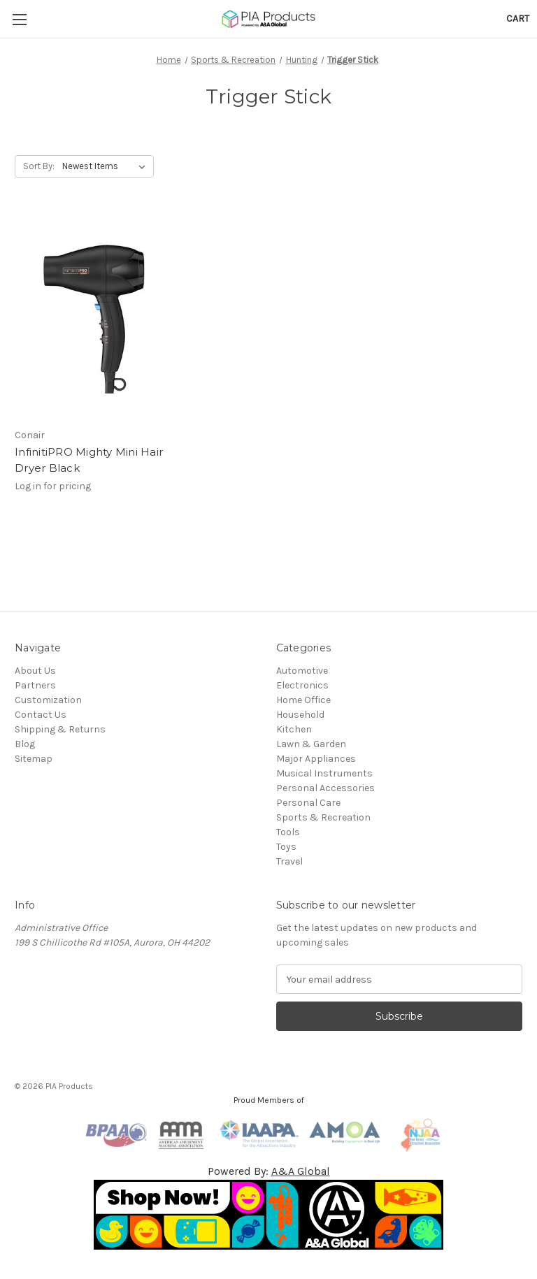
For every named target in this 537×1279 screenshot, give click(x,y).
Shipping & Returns (60, 729)
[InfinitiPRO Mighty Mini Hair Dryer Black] (94, 316)
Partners (35, 685)
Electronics (302, 685)
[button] (269, 1215)
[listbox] (106, 166)
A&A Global (300, 1171)
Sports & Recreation (323, 817)
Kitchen (294, 729)
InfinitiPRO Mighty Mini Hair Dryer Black (89, 460)
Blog (25, 744)
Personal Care (308, 803)
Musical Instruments (324, 773)
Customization (48, 700)
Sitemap (33, 759)
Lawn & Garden (311, 744)
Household (300, 715)
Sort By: (39, 166)
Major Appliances (316, 759)
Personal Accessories (325, 788)
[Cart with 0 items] (518, 18)
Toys (286, 847)
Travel (289, 861)
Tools (288, 832)
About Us (35, 671)
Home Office (303, 700)
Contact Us (40, 715)
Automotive (302, 671)
